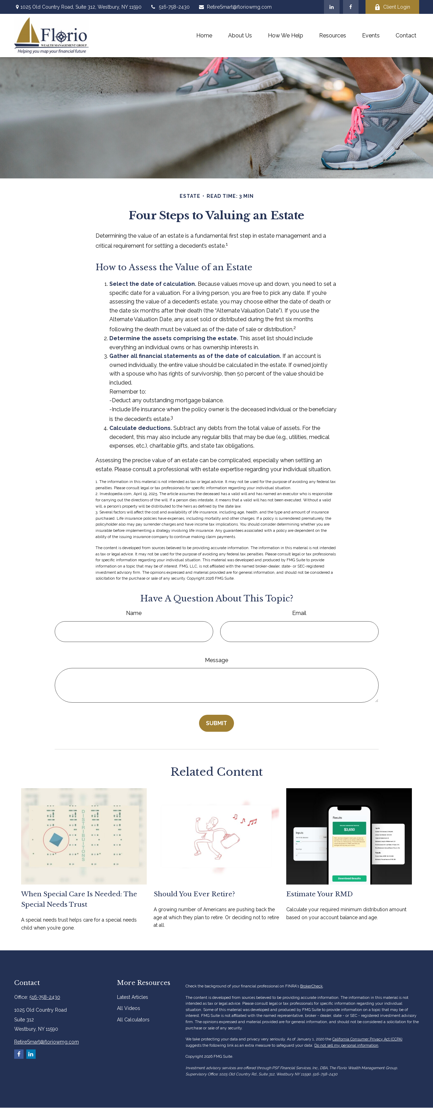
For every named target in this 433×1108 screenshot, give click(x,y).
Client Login (392, 7)
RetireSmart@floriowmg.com (235, 7)
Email (299, 613)
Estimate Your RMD (319, 894)
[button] (204, 35)
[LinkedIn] (332, 7)
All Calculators (133, 1019)
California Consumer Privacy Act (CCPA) (367, 1039)
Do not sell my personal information (346, 1045)
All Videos (128, 1008)
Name (134, 613)
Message (216, 660)
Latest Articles (132, 997)
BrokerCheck (311, 986)
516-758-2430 (170, 7)
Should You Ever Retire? (194, 894)
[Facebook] (351, 7)
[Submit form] (216, 723)
